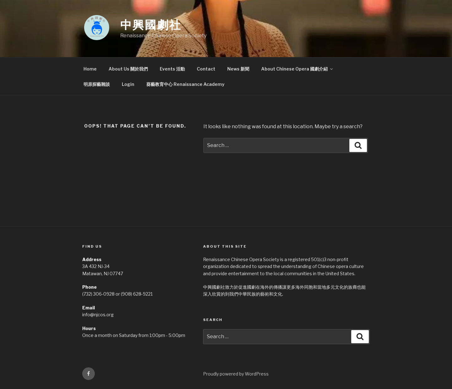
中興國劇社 (150, 25)
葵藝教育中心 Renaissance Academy (185, 84)
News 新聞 (238, 68)
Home (90, 68)
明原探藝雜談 (96, 84)
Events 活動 (172, 68)
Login (128, 84)
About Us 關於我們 (128, 68)
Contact (206, 68)
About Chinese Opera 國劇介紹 (297, 68)
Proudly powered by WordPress (236, 373)
